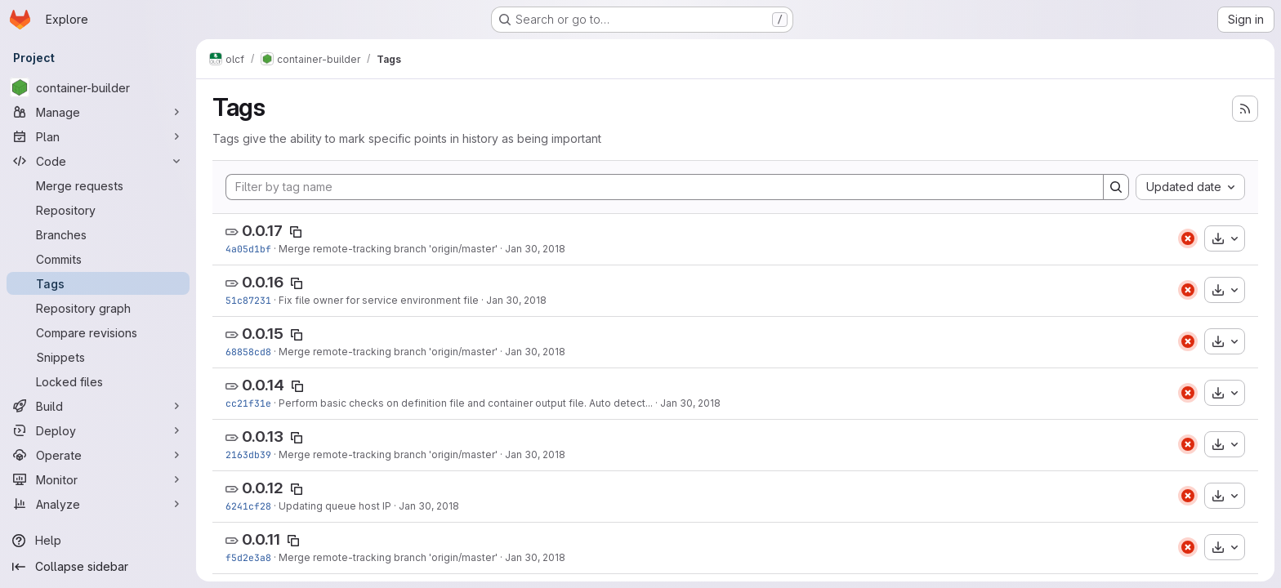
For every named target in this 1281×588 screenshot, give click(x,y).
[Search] (1116, 187)
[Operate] (98, 454)
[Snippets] (98, 356)
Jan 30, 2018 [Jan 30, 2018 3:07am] (429, 506)
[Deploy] (98, 430)
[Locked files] (98, 381)
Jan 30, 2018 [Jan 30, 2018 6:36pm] (535, 351)
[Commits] (98, 258)
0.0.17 (262, 230)
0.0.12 (262, 488)
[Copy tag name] (296, 232)
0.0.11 (261, 539)
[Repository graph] (98, 307)
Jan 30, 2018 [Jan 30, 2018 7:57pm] (516, 300)
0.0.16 (262, 282)
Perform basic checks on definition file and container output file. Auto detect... (466, 403)
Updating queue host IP (335, 506)
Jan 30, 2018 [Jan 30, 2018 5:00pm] (690, 403)
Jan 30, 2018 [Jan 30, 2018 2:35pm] (535, 454)
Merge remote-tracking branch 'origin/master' (388, 249)
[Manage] (98, 111)
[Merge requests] (98, 185)
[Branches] (98, 234)
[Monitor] (98, 479)
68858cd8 (248, 351)
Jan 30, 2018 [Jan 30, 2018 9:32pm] (535, 249)
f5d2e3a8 (248, 557)
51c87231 (248, 300)
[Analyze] (98, 503)
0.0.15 (262, 333)
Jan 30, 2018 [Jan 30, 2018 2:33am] (535, 557)
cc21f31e (248, 403)
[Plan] (98, 136)
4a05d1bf (248, 249)
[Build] (98, 405)
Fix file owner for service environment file (379, 300)
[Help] (98, 540)
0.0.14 (263, 385)
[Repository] (98, 209)
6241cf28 (248, 506)
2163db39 (248, 454)
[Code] (98, 160)
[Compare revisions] (98, 332)
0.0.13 (262, 436)
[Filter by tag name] (664, 187)
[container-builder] (98, 87)
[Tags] (98, 283)
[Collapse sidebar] (98, 566)
